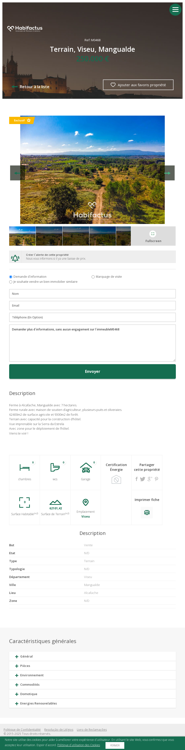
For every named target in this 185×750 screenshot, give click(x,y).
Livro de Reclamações (92, 730)
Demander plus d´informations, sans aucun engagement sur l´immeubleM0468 (92, 343)
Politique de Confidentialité (22, 730)
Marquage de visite (109, 277)
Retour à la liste (30, 86)
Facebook (137, 479)
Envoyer (92, 371)
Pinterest (156, 479)
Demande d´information (29, 277)
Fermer (114, 745)
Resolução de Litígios (58, 730)
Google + (150, 479)
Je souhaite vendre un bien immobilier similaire (45, 282)
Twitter (142, 479)
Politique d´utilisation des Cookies (78, 745)
